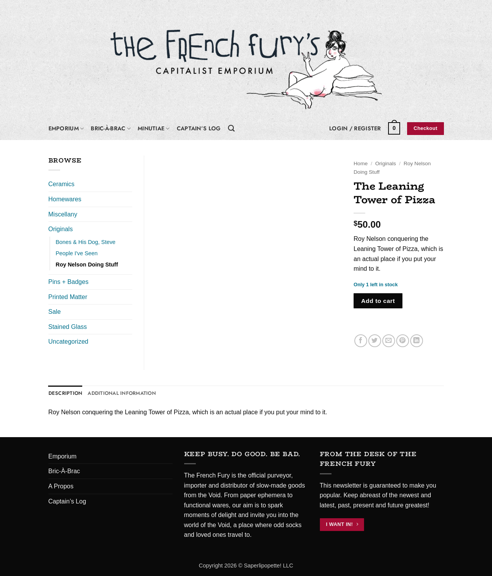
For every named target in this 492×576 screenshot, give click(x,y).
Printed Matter (67, 297)
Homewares (64, 199)
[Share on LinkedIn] (416, 340)
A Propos (61, 486)
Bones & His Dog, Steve (86, 242)
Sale (54, 311)
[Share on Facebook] (360, 340)
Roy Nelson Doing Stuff (87, 264)
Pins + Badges (68, 281)
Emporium (66, 128)
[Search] (231, 129)
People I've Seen (77, 253)
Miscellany (63, 214)
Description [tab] (65, 393)
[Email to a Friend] (388, 340)
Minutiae (154, 128)
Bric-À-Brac (111, 128)
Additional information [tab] (122, 393)
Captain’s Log (199, 128)
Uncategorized (68, 341)
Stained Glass (67, 326)
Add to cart (378, 301)
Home (361, 163)
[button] (355, 128)
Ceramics (61, 184)
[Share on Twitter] (374, 340)
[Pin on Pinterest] (402, 340)
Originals (385, 163)
